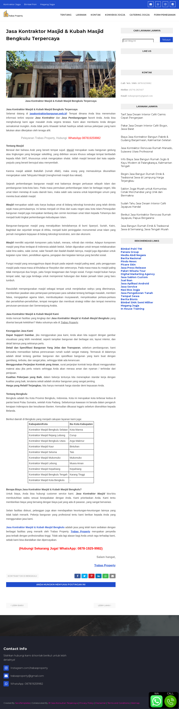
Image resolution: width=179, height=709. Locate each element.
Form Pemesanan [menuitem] (165, 14)
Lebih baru (18, 605)
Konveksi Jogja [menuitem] (115, 14)
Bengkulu (59, 527)
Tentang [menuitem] (65, 14)
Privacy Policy (86, 702)
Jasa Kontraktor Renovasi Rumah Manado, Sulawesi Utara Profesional (147, 149)
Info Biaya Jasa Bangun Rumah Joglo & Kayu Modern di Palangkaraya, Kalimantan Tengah (146, 163)
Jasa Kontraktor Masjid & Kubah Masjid (29, 527)
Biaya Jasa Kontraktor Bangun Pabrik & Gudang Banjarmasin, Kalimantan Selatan (146, 138)
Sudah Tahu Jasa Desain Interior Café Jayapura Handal (143, 205)
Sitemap (135, 702)
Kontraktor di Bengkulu (22, 576)
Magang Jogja (47, 4)
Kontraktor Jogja (12, 4)
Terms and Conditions (118, 702)
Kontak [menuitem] (96, 14)
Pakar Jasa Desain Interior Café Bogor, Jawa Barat (144, 127)
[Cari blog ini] (138, 41)
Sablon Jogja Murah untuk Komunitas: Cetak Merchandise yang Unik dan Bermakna (144, 192)
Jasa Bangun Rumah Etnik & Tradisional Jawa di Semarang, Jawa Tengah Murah (145, 227)
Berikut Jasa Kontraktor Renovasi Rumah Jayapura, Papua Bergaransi (146, 216)
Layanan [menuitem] (81, 14)
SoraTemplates (22, 702)
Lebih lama (104, 605)
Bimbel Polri (30, 4)
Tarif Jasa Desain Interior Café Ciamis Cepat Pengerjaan (143, 116)
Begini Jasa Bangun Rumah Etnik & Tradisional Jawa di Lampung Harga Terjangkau (142, 177)
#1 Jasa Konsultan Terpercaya (63, 702)
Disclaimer (100, 702)
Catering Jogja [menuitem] (140, 14)
